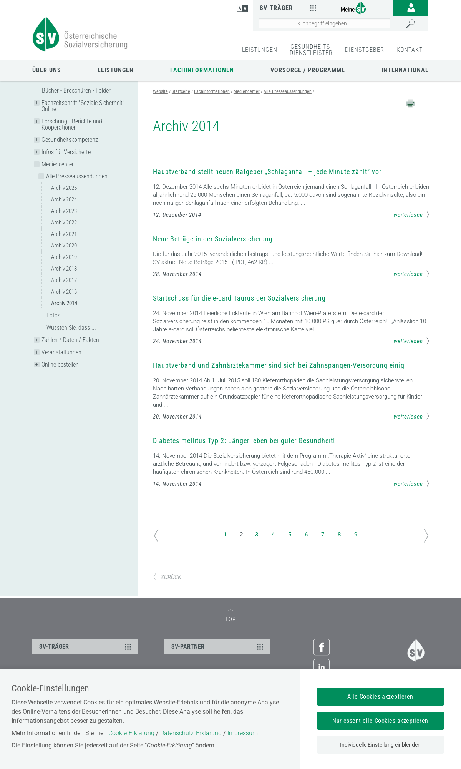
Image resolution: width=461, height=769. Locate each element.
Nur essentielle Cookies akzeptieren (380, 720)
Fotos (53, 315)
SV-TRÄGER (86, 646)
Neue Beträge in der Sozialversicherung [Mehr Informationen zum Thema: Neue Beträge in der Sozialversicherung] (213, 239)
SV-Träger (289, 8)
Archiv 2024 (64, 199)
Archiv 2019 (64, 257)
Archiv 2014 (64, 303)
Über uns (46, 70)
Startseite (181, 91)
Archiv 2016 (64, 291)
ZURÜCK (167, 577)
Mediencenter (57, 164)
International (405, 70)
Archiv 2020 (64, 245)
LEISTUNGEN (259, 49)
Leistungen (116, 70)
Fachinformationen (202, 70)
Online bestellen (60, 364)
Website (160, 91)
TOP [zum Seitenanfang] (230, 616)
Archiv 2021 (64, 234)
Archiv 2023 (64, 211)
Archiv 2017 (64, 280)
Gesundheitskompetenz (69, 139)
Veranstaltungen (61, 352)
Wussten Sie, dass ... (71, 327)
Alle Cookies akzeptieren (380, 696)
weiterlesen (411, 214)
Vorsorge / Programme (307, 70)
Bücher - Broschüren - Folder (76, 90)
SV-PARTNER (218, 646)
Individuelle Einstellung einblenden (380, 745)
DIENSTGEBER (364, 49)
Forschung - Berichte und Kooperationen (71, 124)
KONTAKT (409, 49)
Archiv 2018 (64, 268)
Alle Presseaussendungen (77, 176)
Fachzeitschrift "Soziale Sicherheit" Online (82, 106)
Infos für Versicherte (66, 152)
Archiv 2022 (64, 222)
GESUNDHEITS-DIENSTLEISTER (311, 49)
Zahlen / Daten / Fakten (70, 340)
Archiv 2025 (64, 187)
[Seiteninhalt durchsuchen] (324, 23)
